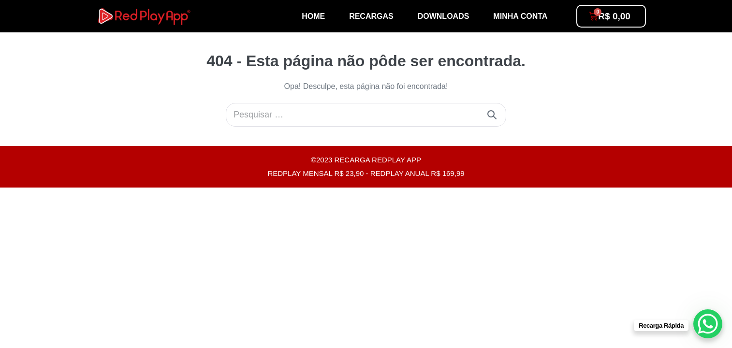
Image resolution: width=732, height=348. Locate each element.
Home (313, 16)
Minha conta (520, 16)
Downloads (443, 16)
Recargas (371, 16)
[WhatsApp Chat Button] (707, 323)
